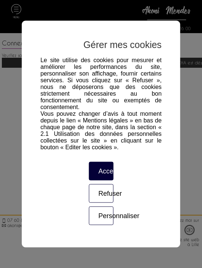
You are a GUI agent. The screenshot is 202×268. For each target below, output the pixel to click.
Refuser (105, 193)
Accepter (105, 171)
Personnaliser (105, 216)
